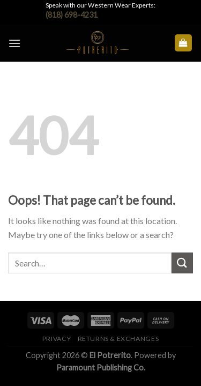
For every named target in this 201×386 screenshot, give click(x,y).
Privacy (56, 339)
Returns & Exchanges (118, 339)
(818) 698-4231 (72, 14)
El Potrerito (110, 355)
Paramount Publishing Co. (100, 367)
